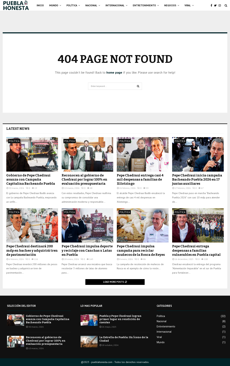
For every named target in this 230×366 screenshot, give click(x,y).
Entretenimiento (144, 5)
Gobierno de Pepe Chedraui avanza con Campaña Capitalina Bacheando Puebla (30, 179)
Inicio (40, 5)
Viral (188, 5)
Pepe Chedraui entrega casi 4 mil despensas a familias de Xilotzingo (140, 179)
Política (71, 5)
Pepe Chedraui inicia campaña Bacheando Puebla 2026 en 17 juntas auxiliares (197, 179)
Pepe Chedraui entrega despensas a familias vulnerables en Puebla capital (196, 250)
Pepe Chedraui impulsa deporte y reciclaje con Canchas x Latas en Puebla (87, 250)
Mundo (53, 5)
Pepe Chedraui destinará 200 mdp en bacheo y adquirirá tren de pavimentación (32, 250)
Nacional (91, 5)
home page (114, 72)
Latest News (17, 129)
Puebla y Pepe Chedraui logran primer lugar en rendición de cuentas (120, 319)
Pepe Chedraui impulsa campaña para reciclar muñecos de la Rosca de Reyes (141, 250)
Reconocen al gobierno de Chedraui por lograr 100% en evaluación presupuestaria (84, 179)
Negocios (170, 5)
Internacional (115, 5)
